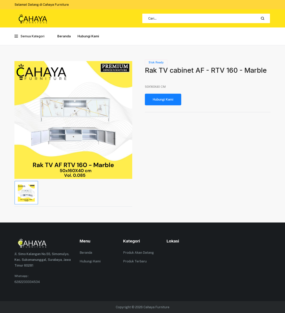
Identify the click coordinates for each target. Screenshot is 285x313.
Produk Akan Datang (138, 253)
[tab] (26, 193)
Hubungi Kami (88, 36)
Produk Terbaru (135, 261)
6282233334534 (44, 278)
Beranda (64, 36)
